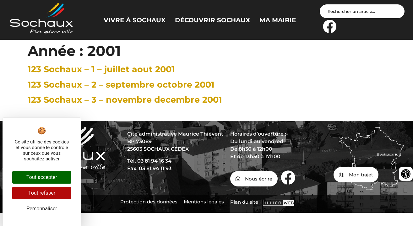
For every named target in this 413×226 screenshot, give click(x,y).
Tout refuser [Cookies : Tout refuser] (41, 193)
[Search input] (362, 11)
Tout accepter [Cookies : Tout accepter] (41, 177)
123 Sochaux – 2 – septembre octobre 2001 (121, 84)
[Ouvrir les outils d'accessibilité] (406, 174)
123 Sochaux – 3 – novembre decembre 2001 (125, 99)
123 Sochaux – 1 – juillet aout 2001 (101, 69)
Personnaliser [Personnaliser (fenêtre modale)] (41, 209)
